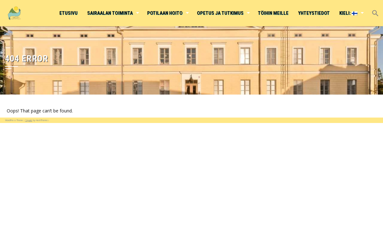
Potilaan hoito (165, 13)
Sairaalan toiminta (110, 13)
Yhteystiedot (314, 13)
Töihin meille (273, 13)
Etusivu (68, 13)
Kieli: (348, 13)
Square (28, 120)
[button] (375, 9)
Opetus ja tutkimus (220, 13)
